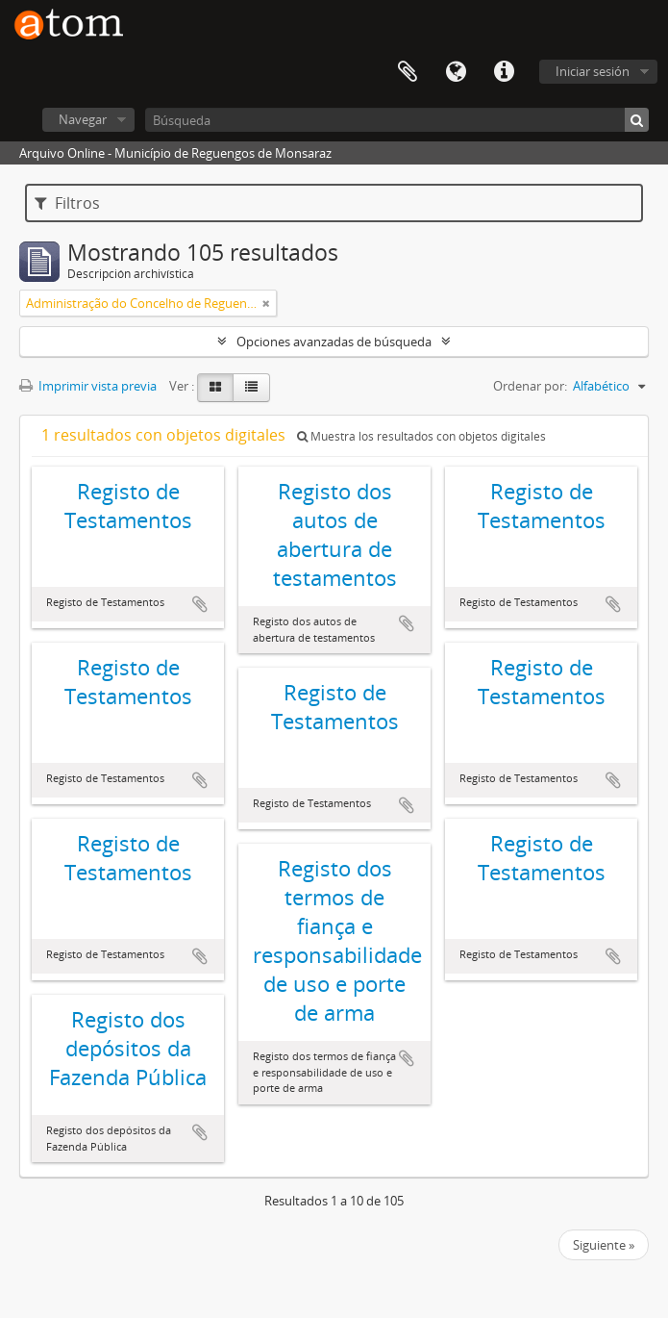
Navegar (83, 119)
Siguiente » (603, 1245)
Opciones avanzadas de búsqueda (334, 341)
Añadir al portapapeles (200, 604)
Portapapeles (407, 72)
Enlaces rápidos (504, 72)
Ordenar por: (530, 385)
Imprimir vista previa (88, 385)
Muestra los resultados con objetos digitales (421, 436)
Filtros (67, 203)
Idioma (456, 72)
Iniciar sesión (593, 71)
